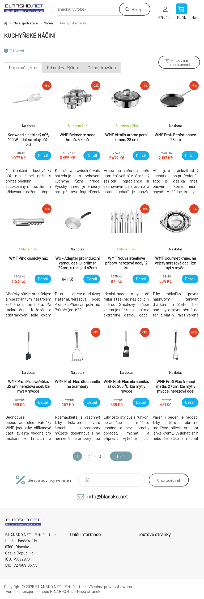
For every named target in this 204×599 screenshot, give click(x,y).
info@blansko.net (107, 496)
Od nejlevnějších (62, 67)
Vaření (49, 23)
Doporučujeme (23, 67)
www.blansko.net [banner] (27, 8)
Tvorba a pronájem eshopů (26, 591)
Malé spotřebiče (26, 23)
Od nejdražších (102, 67)
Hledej (136, 9)
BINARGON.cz (62, 591)
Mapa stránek (88, 591)
